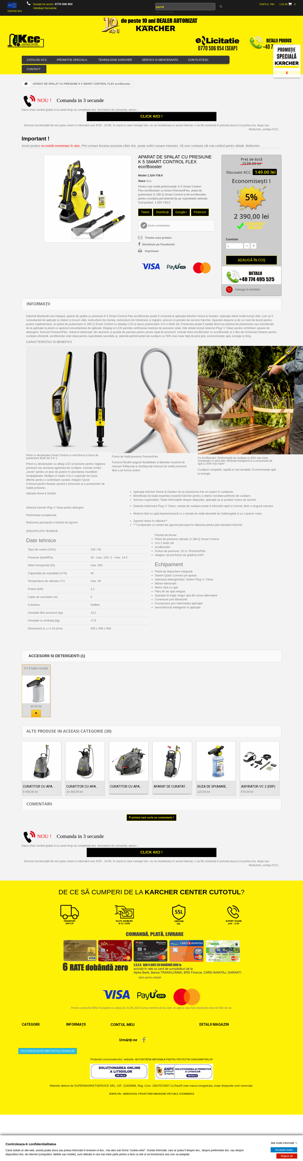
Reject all (287, 1155)
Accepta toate (284, 1149)
